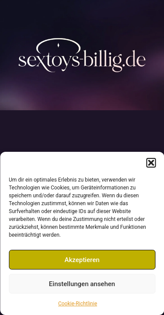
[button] (151, 162)
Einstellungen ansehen (82, 284)
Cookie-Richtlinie (77, 304)
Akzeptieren (81, 260)
